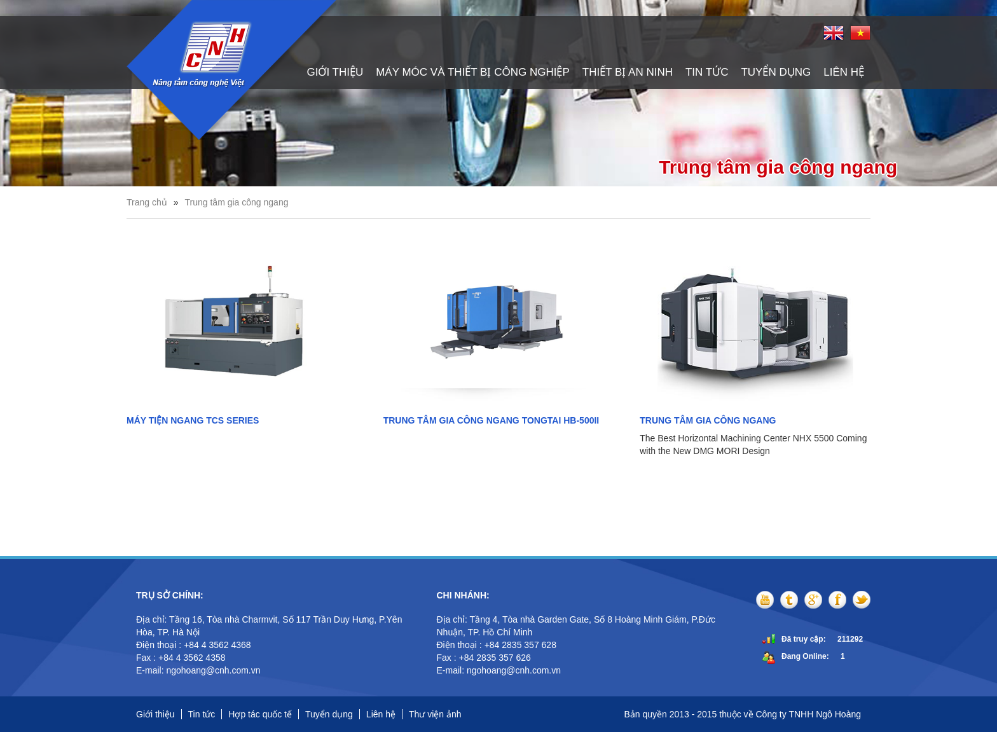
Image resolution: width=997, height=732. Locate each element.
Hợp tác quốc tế (260, 714)
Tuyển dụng (776, 72)
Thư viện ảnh (435, 714)
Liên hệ (843, 72)
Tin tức (706, 72)
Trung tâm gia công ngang (237, 202)
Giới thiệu (334, 72)
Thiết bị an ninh (627, 72)
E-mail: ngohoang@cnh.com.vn (199, 670)
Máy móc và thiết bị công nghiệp (473, 72)
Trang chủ (147, 202)
